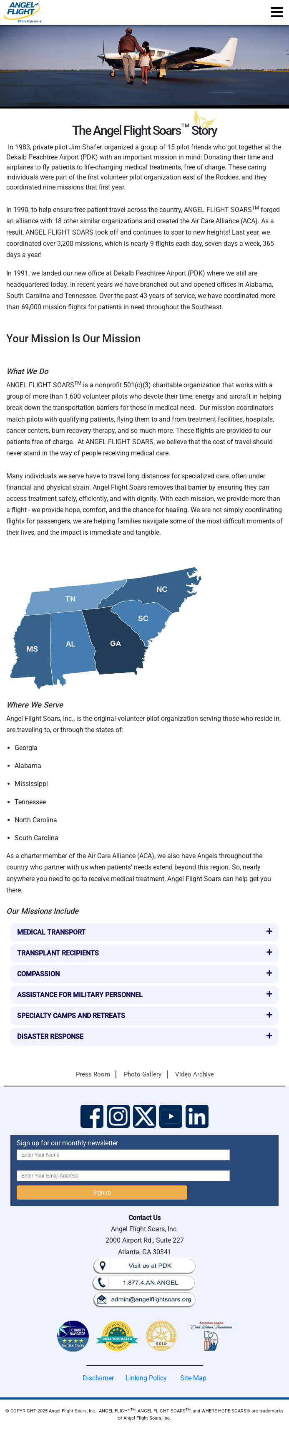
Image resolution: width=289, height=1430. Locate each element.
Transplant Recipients (58, 953)
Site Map (193, 1378)
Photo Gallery (142, 1074)
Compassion (38, 974)
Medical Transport (51, 932)
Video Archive (194, 1074)
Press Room (93, 1074)
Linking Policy (146, 1378)
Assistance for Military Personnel (80, 995)
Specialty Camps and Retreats (71, 1016)
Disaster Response (50, 1037)
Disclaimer (98, 1378)
